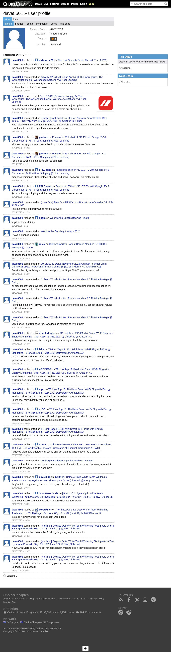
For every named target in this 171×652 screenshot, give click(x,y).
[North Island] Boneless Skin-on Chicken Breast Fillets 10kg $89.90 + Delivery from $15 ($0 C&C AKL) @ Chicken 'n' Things (59, 119)
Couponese (51, 622)
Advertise (41, 598)
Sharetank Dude (48, 493)
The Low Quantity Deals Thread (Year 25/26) (82, 60)
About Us (8, 598)
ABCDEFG (45, 369)
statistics (65, 23)
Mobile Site (9, 602)
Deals (38, 3)
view (7, 19)
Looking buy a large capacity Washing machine (67, 460)
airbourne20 (46, 60)
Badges (52, 598)
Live (45, 3)
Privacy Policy (96, 598)
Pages (74, 3)
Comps (65, 3)
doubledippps (47, 333)
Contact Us (21, 598)
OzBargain (11, 622)
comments (42, 23)
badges (19, 23)
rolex (42, 244)
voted (54, 23)
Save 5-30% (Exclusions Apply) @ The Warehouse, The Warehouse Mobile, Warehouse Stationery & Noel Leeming (57, 78)
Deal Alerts (64, 598)
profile (8, 23)
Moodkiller (45, 509)
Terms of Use (79, 598)
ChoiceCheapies (31, 622)
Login (83, 3)
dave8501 (17, 60)
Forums (54, 3)
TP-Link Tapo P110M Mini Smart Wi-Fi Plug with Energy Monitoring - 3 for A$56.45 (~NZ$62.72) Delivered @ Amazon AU (57, 430)
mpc (41, 389)
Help (32, 598)
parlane (43, 137)
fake (41, 349)
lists (15, 19)
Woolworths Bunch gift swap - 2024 (69, 217)
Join (91, 3)
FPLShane (45, 169)
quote (42, 444)
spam (42, 217)
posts (30, 23)
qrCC (42, 409)
